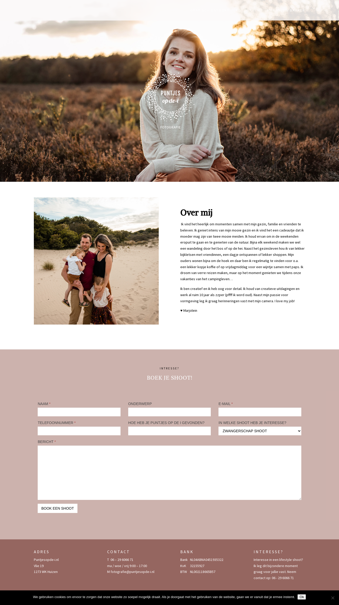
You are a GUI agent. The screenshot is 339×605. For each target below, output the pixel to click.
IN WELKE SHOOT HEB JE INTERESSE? (252, 423)
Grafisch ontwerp (210, 10)
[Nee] (332, 597)
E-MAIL (225, 404)
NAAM (44, 404)
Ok (302, 597)
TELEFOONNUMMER (57, 423)
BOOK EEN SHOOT (57, 508)
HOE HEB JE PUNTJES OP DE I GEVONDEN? (166, 423)
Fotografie (248, 10)
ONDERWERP (140, 404)
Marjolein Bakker (286, 10)
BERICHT (47, 442)
